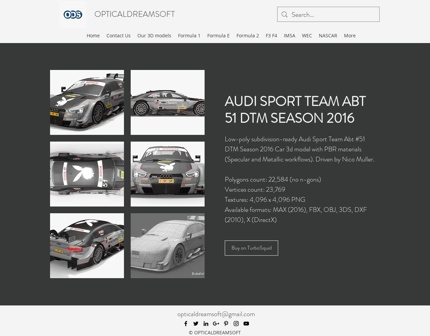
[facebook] (185, 323)
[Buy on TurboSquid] (251, 248)
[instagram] (236, 323)
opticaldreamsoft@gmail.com (216, 314)
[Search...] (328, 15)
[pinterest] (226, 323)
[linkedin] (206, 323)
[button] (87, 102)
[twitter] (195, 323)
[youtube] (246, 323)
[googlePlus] (216, 323)
